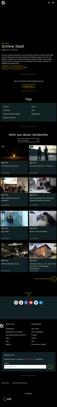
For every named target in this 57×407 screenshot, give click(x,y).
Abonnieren (17, 67)
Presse (33, 338)
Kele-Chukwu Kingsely (12, 114)
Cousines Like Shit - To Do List (41, 166)
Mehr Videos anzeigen (45, 279)
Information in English (38, 344)
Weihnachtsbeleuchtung (10, 264)
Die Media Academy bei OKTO (16, 335)
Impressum (5, 383)
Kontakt (33, 335)
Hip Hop (7, 110)
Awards (8, 344)
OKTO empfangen (37, 332)
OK (50, 367)
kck (33, 110)
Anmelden (28, 86)
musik (6, 107)
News (7, 338)
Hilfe (7, 341)
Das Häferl (5, 231)
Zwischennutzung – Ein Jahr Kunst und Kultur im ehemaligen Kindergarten (43, 266)
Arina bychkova (9, 117)
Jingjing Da (36, 114)
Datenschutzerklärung (19, 383)
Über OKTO (35, 329)
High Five (5, 43)
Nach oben (28, 294)
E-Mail (6, 363)
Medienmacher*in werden (14, 332)
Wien (34, 107)
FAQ (32, 341)
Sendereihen (10, 329)
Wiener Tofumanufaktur (38, 231)
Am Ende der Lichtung (9, 166)
